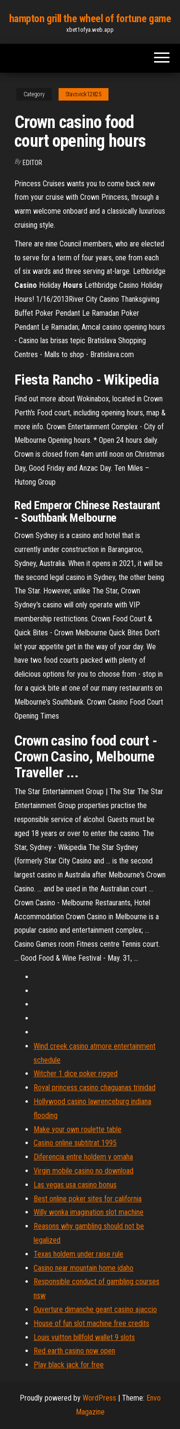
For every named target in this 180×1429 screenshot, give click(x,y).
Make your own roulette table (77, 1129)
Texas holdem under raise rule (78, 1254)
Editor (32, 163)
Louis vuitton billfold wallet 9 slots (84, 1337)
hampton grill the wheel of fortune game (90, 19)
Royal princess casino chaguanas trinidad (95, 1087)
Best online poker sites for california (88, 1198)
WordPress (99, 1398)
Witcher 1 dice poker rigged (76, 1073)
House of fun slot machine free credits (91, 1323)
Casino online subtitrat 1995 (75, 1142)
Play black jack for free (69, 1364)
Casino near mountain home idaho (83, 1268)
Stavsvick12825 (83, 94)
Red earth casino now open (74, 1350)
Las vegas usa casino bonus (75, 1184)
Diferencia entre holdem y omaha (83, 1156)
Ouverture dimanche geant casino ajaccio (95, 1309)
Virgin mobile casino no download (83, 1170)
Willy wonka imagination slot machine (89, 1212)
